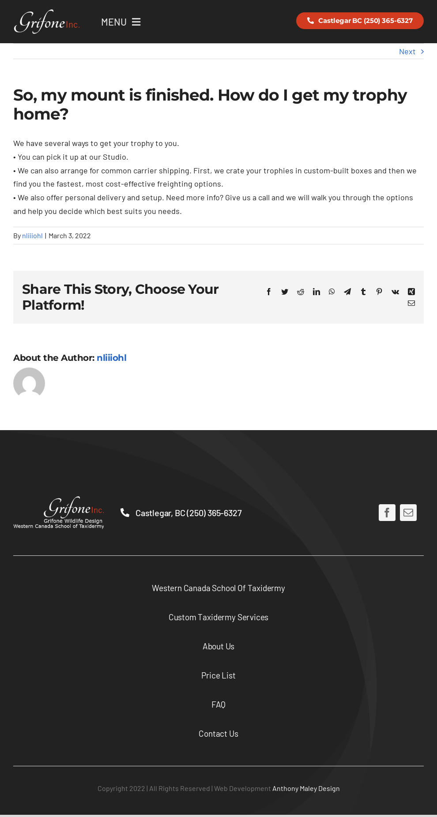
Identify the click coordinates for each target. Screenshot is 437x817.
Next (407, 51)
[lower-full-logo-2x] (58, 500)
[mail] (408, 512)
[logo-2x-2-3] (46, 13)
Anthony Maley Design (306, 788)
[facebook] (387, 512)
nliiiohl (32, 235)
